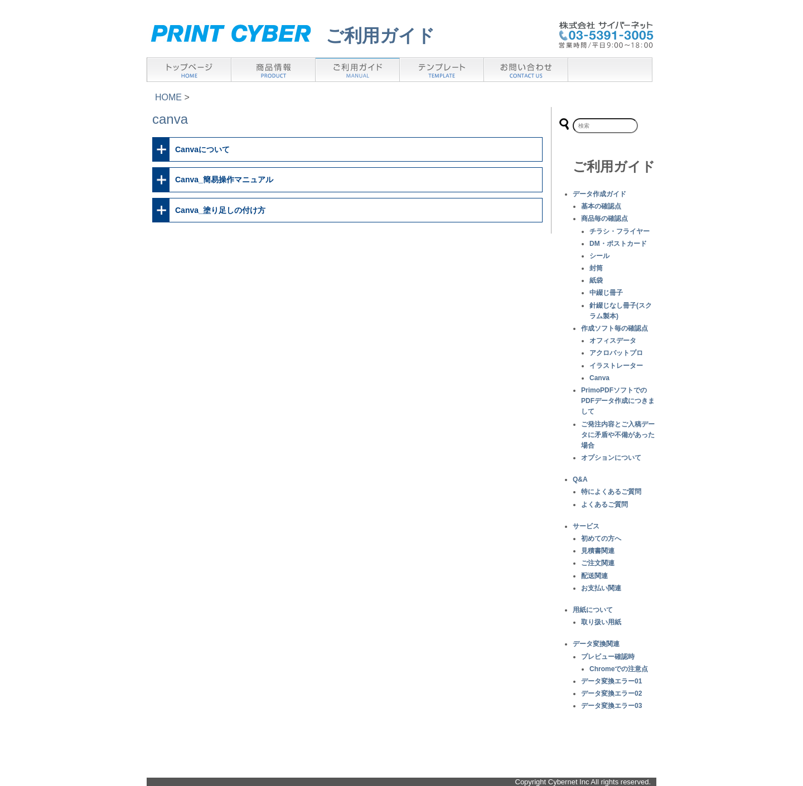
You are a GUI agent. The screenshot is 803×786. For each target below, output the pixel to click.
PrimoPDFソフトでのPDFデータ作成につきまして (618, 400)
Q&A (580, 479)
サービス (586, 526)
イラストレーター (616, 366)
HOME (168, 97)
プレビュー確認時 (608, 657)
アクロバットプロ (616, 353)
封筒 (596, 268)
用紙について (593, 610)
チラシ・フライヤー (619, 231)
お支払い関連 (601, 588)
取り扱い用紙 (601, 622)
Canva (599, 378)
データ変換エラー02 (611, 693)
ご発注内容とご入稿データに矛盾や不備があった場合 (618, 434)
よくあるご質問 (604, 504)
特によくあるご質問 (611, 492)
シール (599, 256)
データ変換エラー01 (611, 681)
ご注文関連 (598, 563)
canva (170, 119)
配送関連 (594, 576)
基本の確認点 (601, 206)
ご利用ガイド (380, 36)
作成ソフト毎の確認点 (614, 328)
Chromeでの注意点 (618, 669)
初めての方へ (601, 538)
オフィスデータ (612, 341)
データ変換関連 (596, 644)
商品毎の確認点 (604, 218)
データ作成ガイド (599, 194)
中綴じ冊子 (606, 293)
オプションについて (611, 458)
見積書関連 (598, 551)
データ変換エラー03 (611, 706)
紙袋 (596, 280)
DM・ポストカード (618, 244)
